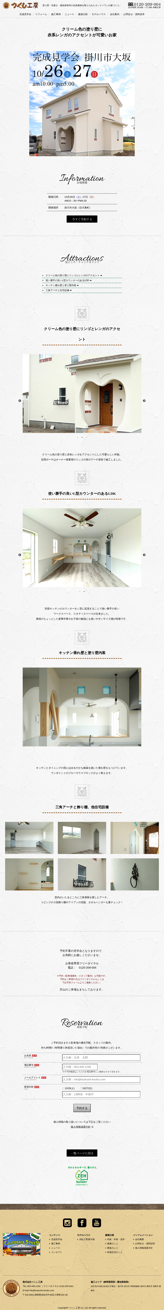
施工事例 (56, 14)
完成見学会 (25, 14)
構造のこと (112, 1248)
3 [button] (86, 437)
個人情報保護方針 (81, 1126)
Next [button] (144, 400)
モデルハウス (99, 14)
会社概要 (139, 1239)
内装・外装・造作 (116, 1239)
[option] (82, 393)
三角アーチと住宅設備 (57, 290)
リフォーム (41, 14)
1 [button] (77, 437)
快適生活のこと (115, 1252)
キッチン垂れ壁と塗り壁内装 (61, 285)
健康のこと (112, 1243)
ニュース (69, 14)
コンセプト (56, 1252)
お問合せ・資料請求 (134, 14)
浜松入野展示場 (87, 1239)
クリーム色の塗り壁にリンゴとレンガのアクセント (73, 275)
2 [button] (82, 437)
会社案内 (114, 14)
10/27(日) (87, 1088)
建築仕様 (83, 14)
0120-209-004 (87, 967)
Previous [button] (19, 400)
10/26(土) (70, 1088)
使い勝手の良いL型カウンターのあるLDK (67, 280)
